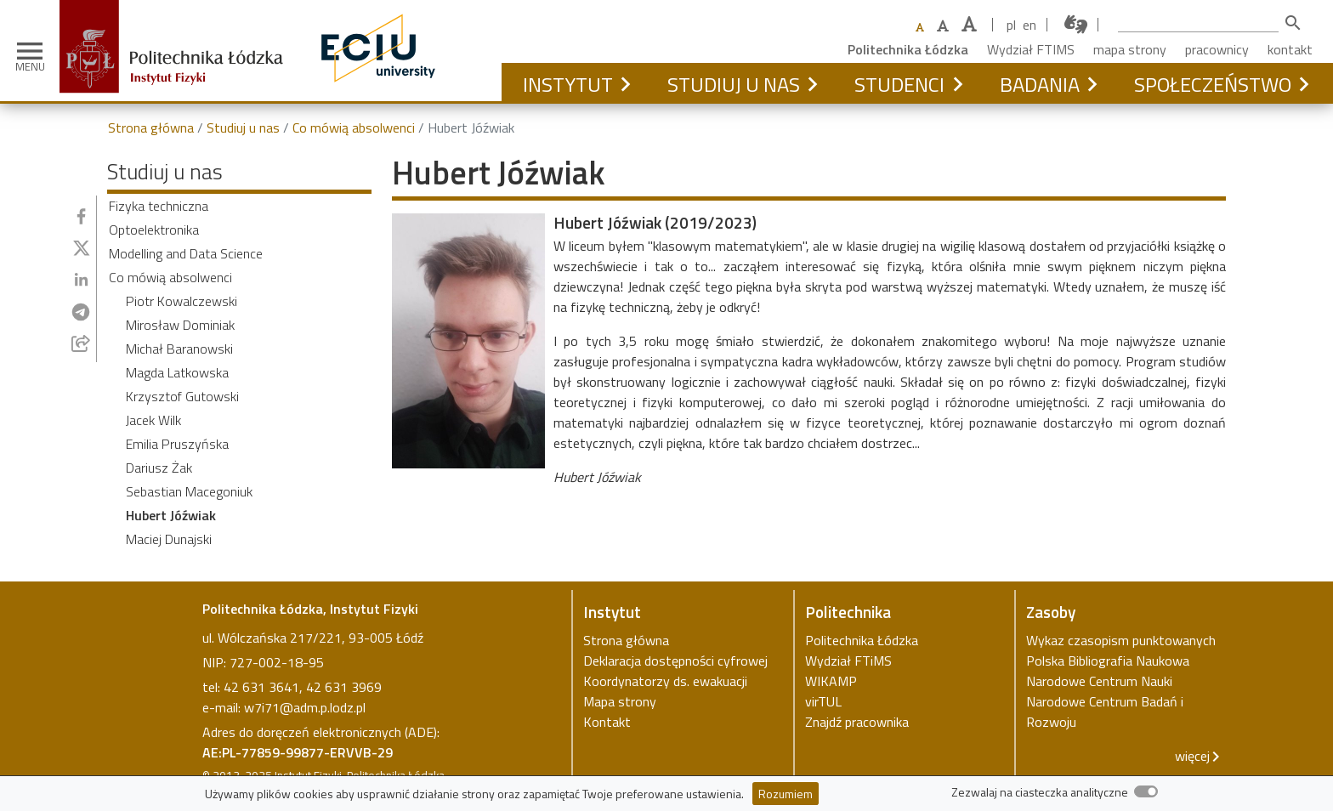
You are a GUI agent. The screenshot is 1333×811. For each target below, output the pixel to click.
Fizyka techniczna (158, 206)
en (1029, 24)
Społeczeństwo (1212, 84)
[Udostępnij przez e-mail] (80, 343)
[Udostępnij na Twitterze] (81, 248)
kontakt (1290, 49)
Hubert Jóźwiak (171, 515)
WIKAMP (831, 681)
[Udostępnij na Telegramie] (81, 312)
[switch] (1146, 791)
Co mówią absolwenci (353, 127)
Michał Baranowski (179, 348)
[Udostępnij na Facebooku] (81, 216)
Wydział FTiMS (848, 660)
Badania (1040, 84)
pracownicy (1217, 49)
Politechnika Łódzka (908, 49)
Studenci (899, 84)
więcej (1192, 756)
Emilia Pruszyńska (177, 444)
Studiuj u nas (733, 84)
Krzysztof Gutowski (182, 396)
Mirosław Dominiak (180, 325)
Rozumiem (785, 793)
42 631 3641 (261, 687)
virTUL (823, 701)
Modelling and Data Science (186, 253)
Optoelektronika (154, 229)
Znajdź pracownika (857, 722)
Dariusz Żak (159, 467)
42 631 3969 (344, 687)
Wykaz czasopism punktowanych (1121, 640)
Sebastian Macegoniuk (189, 491)
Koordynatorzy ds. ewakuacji (665, 681)
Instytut (568, 84)
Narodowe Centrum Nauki (1099, 681)
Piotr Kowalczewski (181, 301)
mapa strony (1129, 49)
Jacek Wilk (153, 420)
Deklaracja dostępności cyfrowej (675, 660)
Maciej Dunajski (169, 539)
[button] (625, 84)
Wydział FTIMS (1031, 49)
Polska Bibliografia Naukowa (1107, 660)
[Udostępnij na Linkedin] (81, 279)
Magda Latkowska (177, 372)
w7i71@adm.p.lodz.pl (305, 707)
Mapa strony (619, 701)
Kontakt (607, 722)
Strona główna (151, 127)
